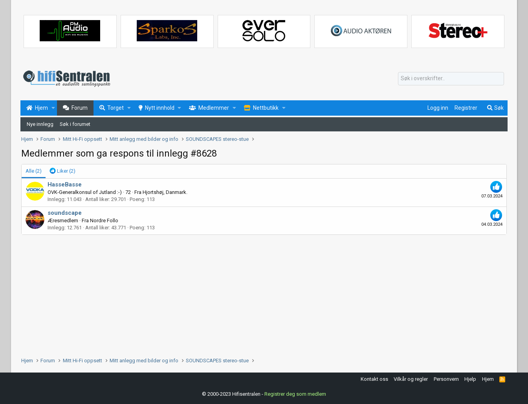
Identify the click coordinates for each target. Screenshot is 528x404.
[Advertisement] (257, 294)
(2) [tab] (34, 171)
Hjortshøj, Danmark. (165, 192)
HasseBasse (65, 184)
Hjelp (470, 379)
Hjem (488, 379)
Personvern (446, 379)
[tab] (62, 171)
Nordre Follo (104, 220)
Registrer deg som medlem (295, 394)
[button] (53, 108)
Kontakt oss (374, 379)
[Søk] (451, 78)
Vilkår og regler (411, 379)
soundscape (65, 212)
